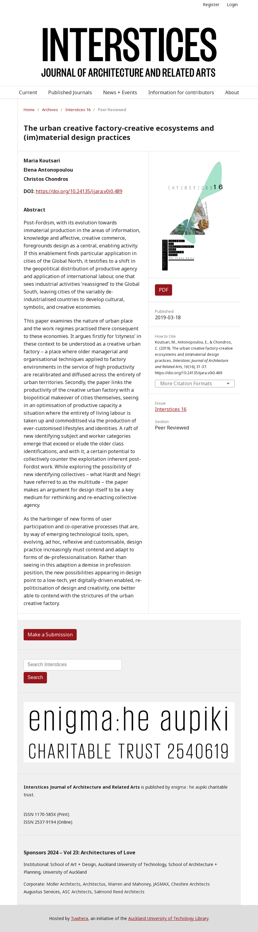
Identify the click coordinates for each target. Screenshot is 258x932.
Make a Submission (50, 634)
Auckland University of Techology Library (168, 918)
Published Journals (70, 92)
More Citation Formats (186, 383)
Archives (50, 109)
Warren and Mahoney (129, 884)
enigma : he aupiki (189, 787)
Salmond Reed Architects (119, 892)
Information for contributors (181, 92)
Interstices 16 (77, 109)
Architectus (94, 884)
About (232, 92)
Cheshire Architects (190, 884)
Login (232, 4)
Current (28, 92)
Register (211, 4)
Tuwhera (79, 918)
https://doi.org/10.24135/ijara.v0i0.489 (79, 191)
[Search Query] (73, 664)
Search (35, 677)
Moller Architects (63, 884)
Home (29, 109)
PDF (163, 289)
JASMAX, (161, 884)
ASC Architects (77, 892)
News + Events (120, 92)
